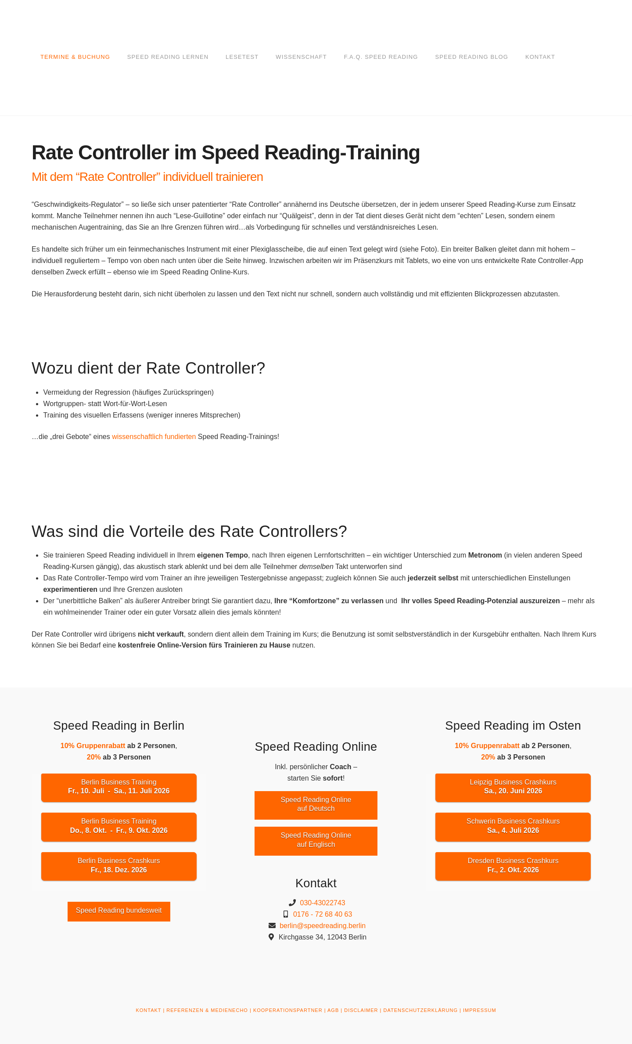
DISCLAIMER (361, 1010)
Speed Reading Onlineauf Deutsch (315, 804)
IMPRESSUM (479, 1010)
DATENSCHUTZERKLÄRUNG (420, 1010)
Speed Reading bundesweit (119, 910)
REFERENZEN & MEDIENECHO (207, 1010)
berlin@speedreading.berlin (323, 925)
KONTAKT (148, 1010)
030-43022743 (322, 903)
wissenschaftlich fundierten (154, 436)
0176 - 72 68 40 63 (322, 914)
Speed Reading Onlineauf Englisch (315, 840)
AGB (333, 1010)
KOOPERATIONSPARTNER (288, 1010)
